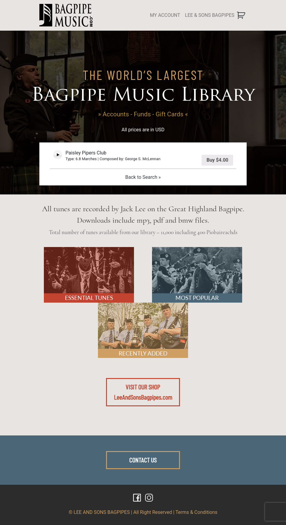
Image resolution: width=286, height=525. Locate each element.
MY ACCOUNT (165, 15)
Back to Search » (143, 177)
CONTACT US (143, 460)
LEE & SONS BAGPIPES (209, 15)
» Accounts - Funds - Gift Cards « (143, 114)
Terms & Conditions (196, 512)
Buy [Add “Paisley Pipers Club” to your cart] (217, 160)
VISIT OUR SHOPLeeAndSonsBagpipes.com (143, 392)
